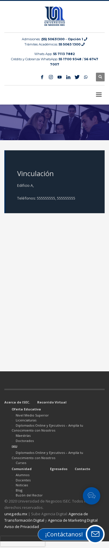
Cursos (21, 463)
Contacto (82, 469)
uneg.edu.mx (15, 513)
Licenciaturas (26, 420)
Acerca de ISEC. (17, 402)
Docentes (23, 480)
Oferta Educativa (26, 409)
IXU (14, 446)
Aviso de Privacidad (21, 526)
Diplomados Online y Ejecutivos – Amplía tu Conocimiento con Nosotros (47, 428)
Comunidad (22, 469)
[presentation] (22, 541)
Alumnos (22, 475)
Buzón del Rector (29, 495)
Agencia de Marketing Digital (73, 520)
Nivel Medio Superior (32, 415)
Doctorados (25, 441)
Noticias (22, 485)
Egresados (58, 469)
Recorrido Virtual (52, 402)
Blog (19, 490)
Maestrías (23, 435)
